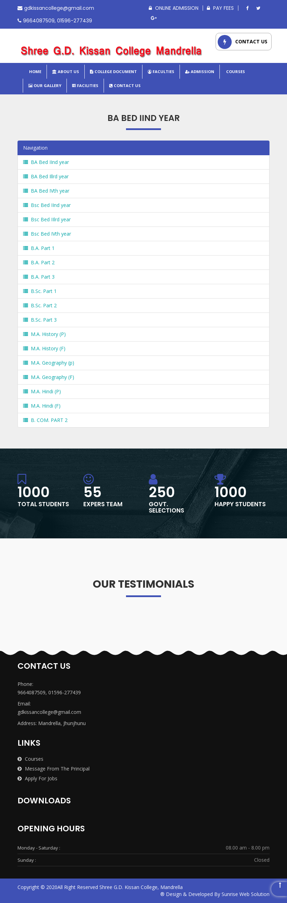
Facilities (85, 85)
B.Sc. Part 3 (40, 319)
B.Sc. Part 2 (40, 305)
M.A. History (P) (44, 334)
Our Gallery (44, 85)
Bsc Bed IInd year (47, 205)
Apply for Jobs (37, 778)
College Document (113, 71)
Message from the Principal (54, 768)
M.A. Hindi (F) (42, 405)
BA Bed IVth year (46, 190)
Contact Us (125, 85)
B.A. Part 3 (39, 276)
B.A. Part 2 (39, 262)
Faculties (161, 71)
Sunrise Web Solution (246, 894)
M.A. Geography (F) (48, 377)
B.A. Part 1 (39, 248)
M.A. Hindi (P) (42, 391)
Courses (235, 71)
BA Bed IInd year (46, 162)
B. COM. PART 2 (45, 420)
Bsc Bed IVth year (47, 233)
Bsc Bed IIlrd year (47, 219)
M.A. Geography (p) (48, 362)
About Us (65, 71)
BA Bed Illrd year (46, 176)
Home (34, 71)
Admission (199, 71)
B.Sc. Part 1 (40, 291)
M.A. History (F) (44, 348)
